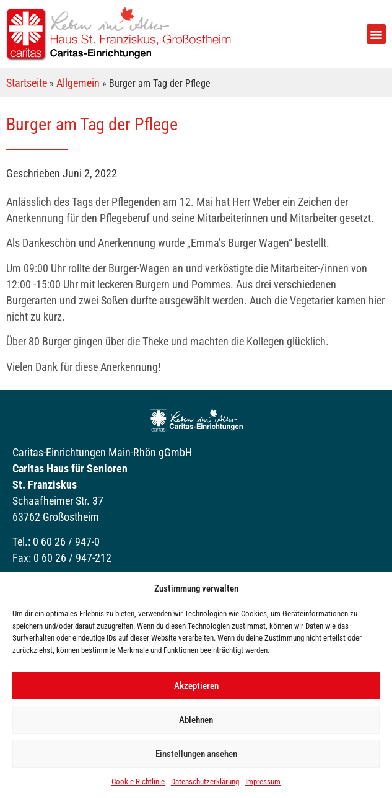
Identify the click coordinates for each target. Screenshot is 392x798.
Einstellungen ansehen (196, 754)
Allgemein (78, 82)
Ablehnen (196, 719)
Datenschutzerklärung (205, 781)
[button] (376, 34)
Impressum (263, 781)
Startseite (26, 82)
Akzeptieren (196, 685)
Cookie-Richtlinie (138, 781)
